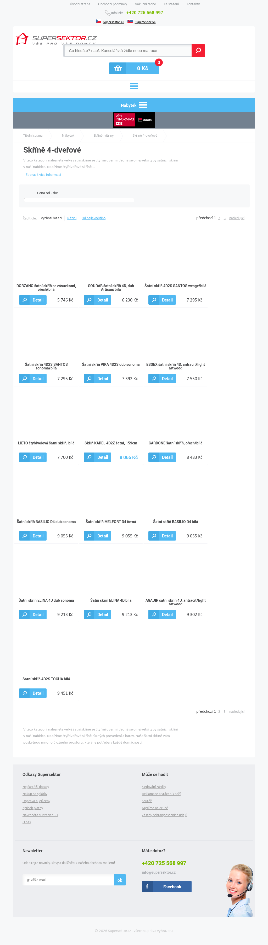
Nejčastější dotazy (36, 787)
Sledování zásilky (154, 787)
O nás (27, 822)
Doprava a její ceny (36, 801)
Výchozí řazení (51, 218)
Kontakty (193, 4)
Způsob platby (33, 808)
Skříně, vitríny (104, 135)
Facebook (172, 886)
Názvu (71, 218)
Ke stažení (171, 4)
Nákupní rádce (145, 4)
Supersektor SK (145, 21)
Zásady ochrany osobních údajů (164, 815)
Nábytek (68, 135)
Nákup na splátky (35, 794)
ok (120, 880)
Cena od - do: (47, 192)
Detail (38, 300)
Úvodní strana (80, 4)
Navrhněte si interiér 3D (40, 815)
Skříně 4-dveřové (145, 135)
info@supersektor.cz (159, 872)
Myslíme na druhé (155, 808)
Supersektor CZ (113, 21)
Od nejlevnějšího (93, 218)
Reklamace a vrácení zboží (161, 794)
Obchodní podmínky (112, 4)
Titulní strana (33, 135)
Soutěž (147, 801)
